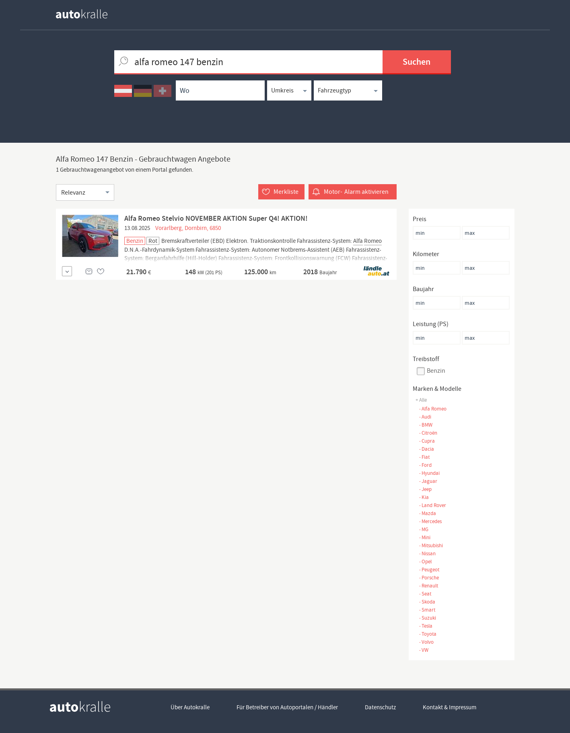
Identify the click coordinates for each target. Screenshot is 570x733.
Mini (424, 537)
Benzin (436, 371)
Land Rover (432, 505)
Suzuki (427, 617)
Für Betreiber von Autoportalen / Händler (287, 707)
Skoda (427, 601)
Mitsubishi (431, 545)
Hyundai (429, 473)
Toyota (427, 633)
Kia (424, 497)
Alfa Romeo (433, 408)
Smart (427, 609)
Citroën (428, 432)
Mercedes (430, 521)
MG (423, 529)
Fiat (424, 457)
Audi (425, 416)
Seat (425, 593)
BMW (425, 424)
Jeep (425, 489)
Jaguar (428, 481)
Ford (425, 465)
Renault (428, 585)
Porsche (429, 577)
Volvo (426, 642)
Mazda (427, 513)
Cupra (427, 440)
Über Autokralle (190, 707)
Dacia (426, 449)
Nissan (427, 553)
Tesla (425, 625)
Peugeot (429, 569)
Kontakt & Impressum (449, 707)
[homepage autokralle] (88, 14)
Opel (425, 561)
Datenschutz (380, 707)
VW (423, 650)
